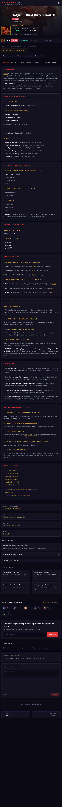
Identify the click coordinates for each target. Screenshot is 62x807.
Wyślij (55, 694)
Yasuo (34, 268)
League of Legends (16, 46)
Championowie (27, 46)
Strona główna (5, 46)
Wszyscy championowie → (51, 602)
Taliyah (5, 74)
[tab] (5, 62)
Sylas (33, 273)
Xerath (54, 286)
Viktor (53, 295)
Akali (33, 277)
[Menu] (58, 3)
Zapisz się (52, 634)
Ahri (51, 290)
